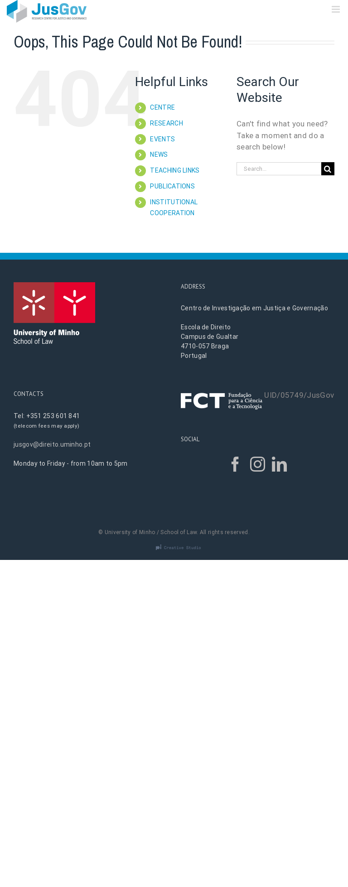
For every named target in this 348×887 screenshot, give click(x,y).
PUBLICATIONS (172, 186)
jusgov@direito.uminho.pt (52, 444)
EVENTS (162, 139)
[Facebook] (235, 464)
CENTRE (162, 107)
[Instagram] (257, 464)
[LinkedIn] (279, 464)
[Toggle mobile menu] (336, 9)
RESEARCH (166, 123)
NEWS (159, 154)
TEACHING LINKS (174, 170)
